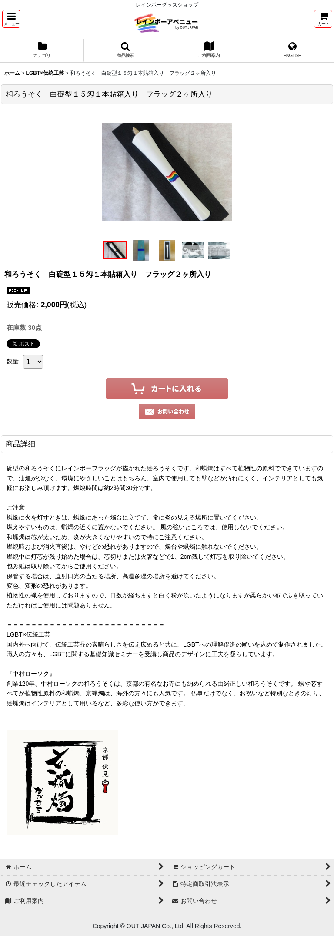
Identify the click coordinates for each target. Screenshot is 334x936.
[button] (11, 19)
